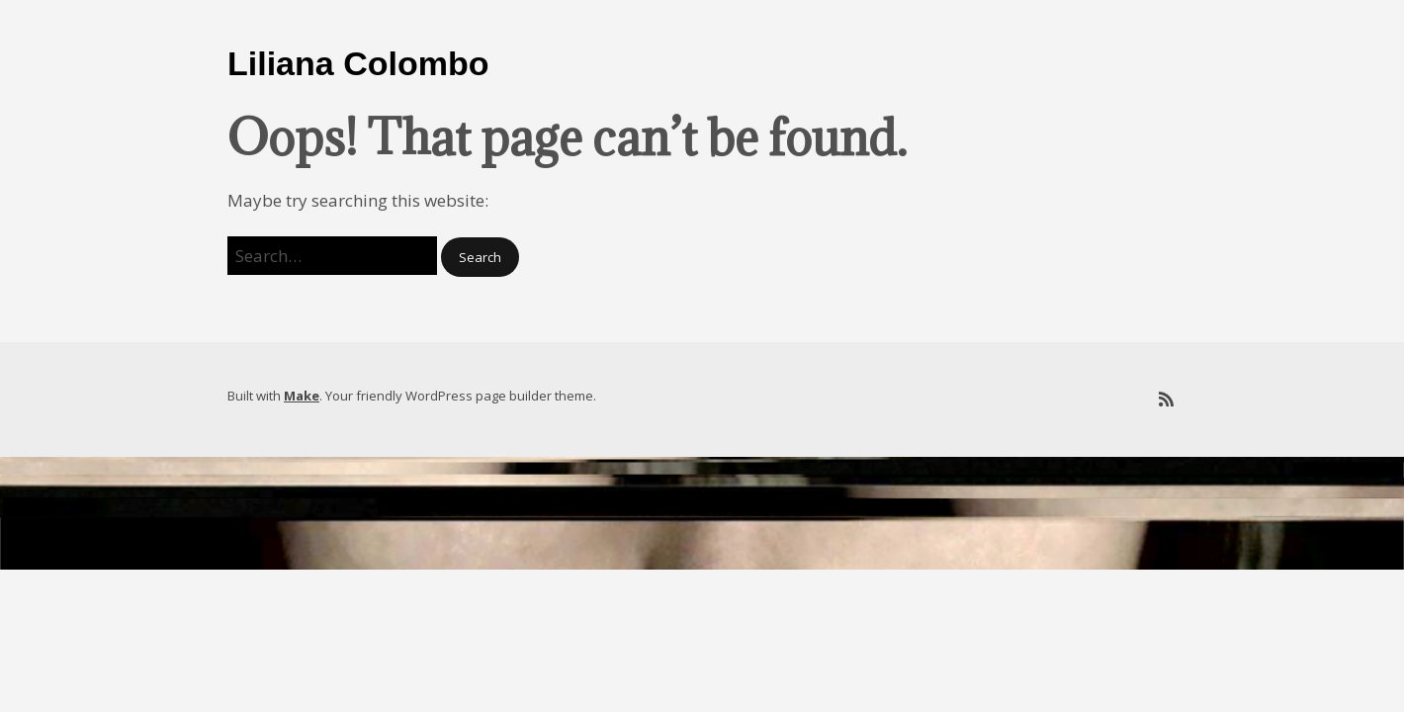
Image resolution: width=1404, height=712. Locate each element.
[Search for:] (332, 255)
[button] (480, 257)
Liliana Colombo (357, 63)
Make (301, 395)
